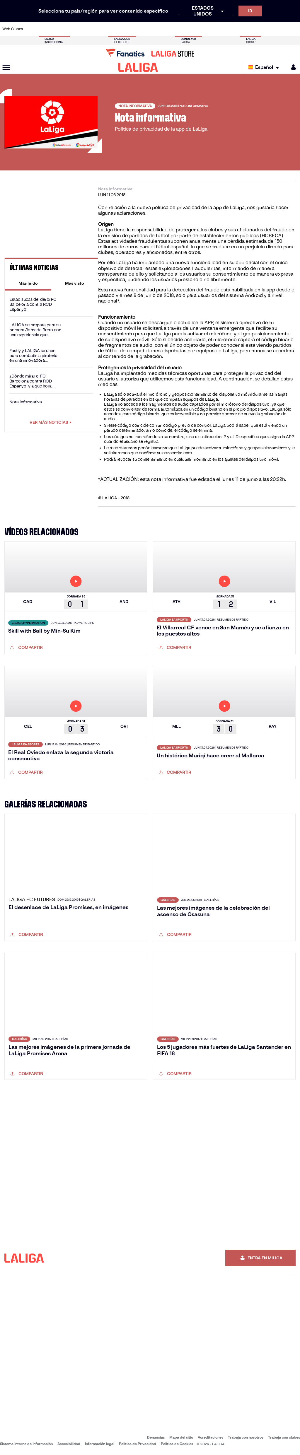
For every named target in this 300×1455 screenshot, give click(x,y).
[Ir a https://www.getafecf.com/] (114, 29)
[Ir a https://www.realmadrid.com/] (224, 29)
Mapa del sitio (181, 1437)
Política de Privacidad (137, 1444)
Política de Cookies (177, 1444)
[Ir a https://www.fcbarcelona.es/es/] (100, 29)
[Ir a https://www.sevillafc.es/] (265, 29)
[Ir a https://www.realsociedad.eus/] (252, 29)
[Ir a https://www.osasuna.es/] (59, 29)
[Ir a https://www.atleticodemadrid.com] (46, 29)
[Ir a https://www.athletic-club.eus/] (32, 29)
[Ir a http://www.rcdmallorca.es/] (197, 29)
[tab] (28, 283)
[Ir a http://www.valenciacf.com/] (279, 29)
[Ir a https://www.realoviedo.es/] (238, 29)
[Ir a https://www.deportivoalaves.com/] (73, 29)
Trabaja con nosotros (245, 1437)
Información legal (99, 1444)
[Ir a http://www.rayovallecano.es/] (155, 29)
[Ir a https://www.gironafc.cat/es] (128, 29)
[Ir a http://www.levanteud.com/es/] (142, 29)
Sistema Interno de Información (26, 1444)
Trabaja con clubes (284, 1437)
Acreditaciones (210, 1437)
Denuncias (156, 1437)
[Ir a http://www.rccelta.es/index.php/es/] (169, 29)
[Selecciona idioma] (265, 67)
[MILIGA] (291, 67)
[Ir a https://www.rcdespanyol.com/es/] (183, 29)
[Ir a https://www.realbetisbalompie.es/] (210, 29)
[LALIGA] (138, 67)
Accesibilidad (68, 1444)
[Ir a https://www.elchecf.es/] (87, 29)
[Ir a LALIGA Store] (150, 53)
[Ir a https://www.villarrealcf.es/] (293, 29)
